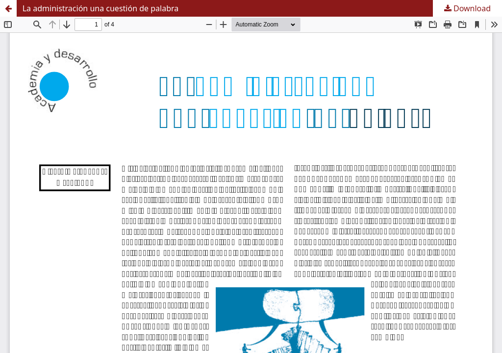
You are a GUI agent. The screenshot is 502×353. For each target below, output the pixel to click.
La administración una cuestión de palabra (101, 8)
